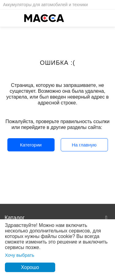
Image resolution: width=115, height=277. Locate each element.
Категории (30, 144)
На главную (84, 144)
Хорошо (30, 267)
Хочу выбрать (19, 255)
